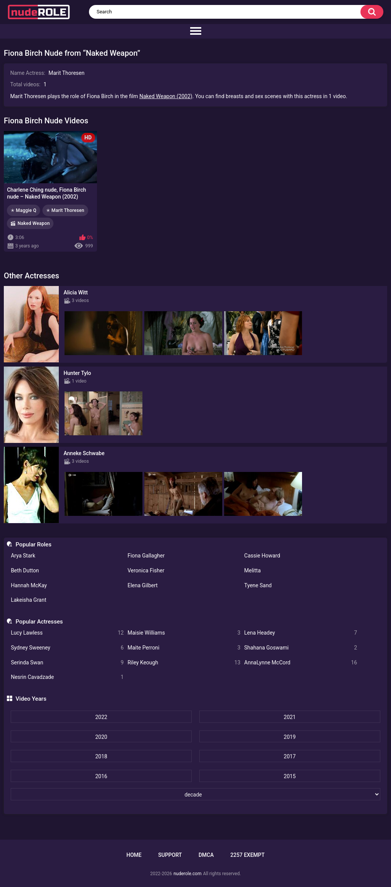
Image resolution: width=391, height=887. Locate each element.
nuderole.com (187, 873)
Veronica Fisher (146, 570)
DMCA (206, 855)
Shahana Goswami (300, 648)
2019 (290, 737)
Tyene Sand (258, 585)
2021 (290, 717)
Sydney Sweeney (67, 648)
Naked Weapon (34, 223)
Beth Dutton (25, 570)
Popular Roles (34, 544)
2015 (290, 776)
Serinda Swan (67, 662)
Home (134, 855)
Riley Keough (184, 662)
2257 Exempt (247, 855)
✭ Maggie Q (23, 210)
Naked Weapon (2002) (165, 96)
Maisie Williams (184, 633)
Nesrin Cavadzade (67, 677)
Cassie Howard (262, 556)
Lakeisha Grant (28, 600)
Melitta (252, 570)
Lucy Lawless (67, 633)
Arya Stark (23, 556)
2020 (101, 737)
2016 (101, 776)
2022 (101, 717)
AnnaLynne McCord (300, 662)
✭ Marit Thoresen (65, 210)
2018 (101, 756)
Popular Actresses (39, 621)
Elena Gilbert (143, 585)
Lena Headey (300, 633)
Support (170, 855)
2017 (290, 756)
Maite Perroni (184, 648)
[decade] (195, 794)
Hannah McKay (29, 585)
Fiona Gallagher (146, 556)
